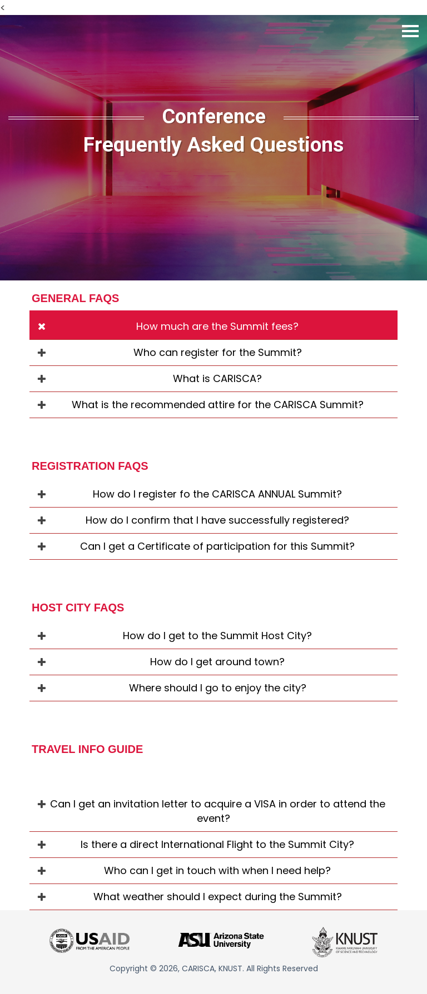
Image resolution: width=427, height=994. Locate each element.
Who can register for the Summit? (217, 352)
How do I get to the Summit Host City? (217, 635)
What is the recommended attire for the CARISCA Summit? (218, 404)
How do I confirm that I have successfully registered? (217, 520)
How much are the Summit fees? (217, 326)
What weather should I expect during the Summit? (217, 896)
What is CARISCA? (217, 378)
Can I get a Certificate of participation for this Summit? (217, 546)
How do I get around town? (217, 662)
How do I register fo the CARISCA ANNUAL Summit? (217, 494)
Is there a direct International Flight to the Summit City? (217, 844)
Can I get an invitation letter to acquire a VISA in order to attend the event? (217, 811)
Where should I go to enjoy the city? (217, 688)
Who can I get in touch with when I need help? (217, 870)
